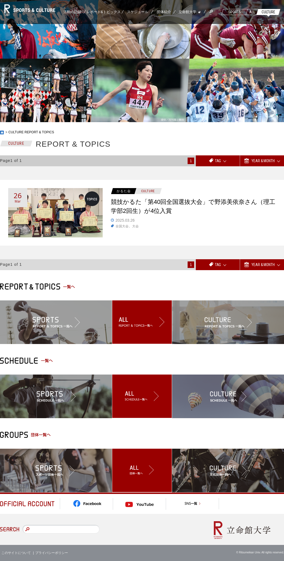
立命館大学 (187, 12)
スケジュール (137, 12)
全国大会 (122, 226)
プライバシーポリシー (51, 553)
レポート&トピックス (104, 12)
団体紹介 (164, 12)
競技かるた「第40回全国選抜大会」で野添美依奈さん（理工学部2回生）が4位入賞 (193, 207)
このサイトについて (16, 553)
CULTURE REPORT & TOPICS (31, 132)
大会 (135, 226)
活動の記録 (72, 12)
